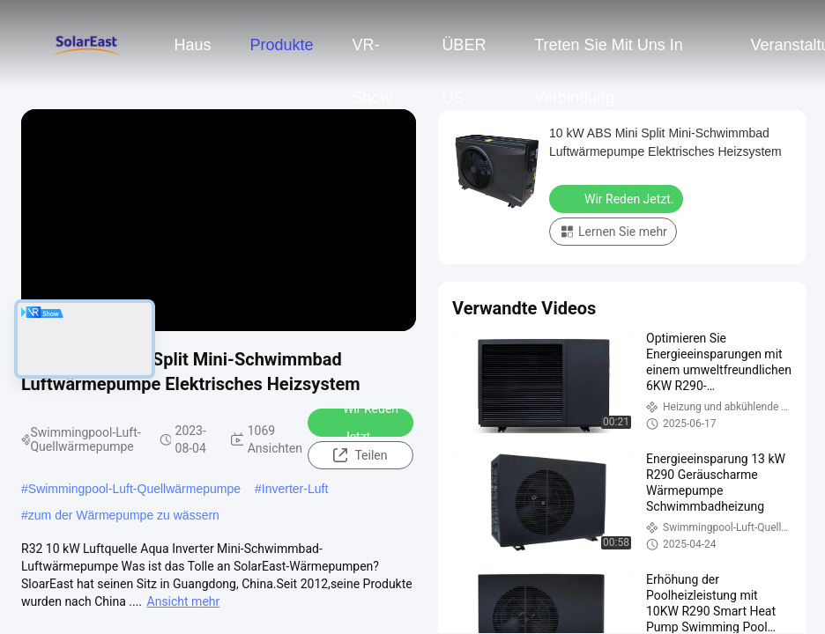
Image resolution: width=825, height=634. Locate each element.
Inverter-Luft (295, 489)
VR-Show (372, 53)
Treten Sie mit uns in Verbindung (608, 53)
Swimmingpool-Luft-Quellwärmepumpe (134, 489)
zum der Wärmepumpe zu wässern (123, 515)
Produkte (281, 45)
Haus (192, 45)
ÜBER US (464, 53)
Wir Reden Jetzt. (359, 423)
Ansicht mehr (183, 601)
